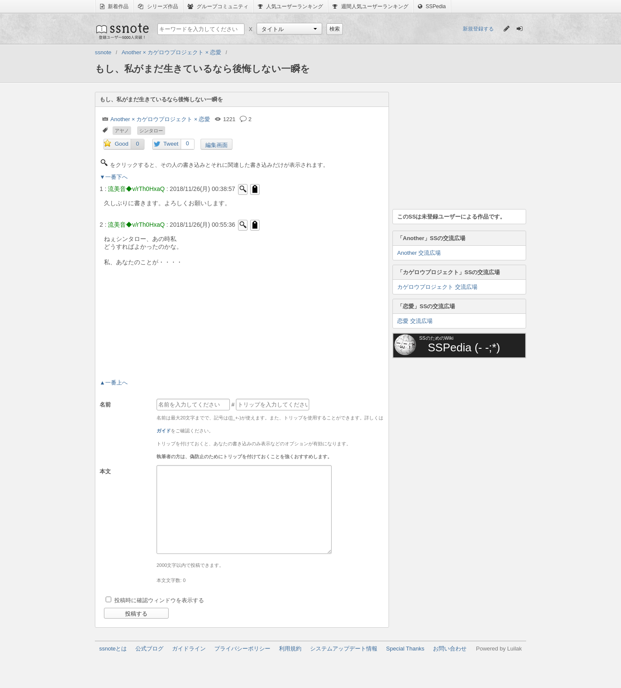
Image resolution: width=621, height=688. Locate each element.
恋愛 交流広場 (415, 321)
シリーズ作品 (158, 6)
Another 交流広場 (419, 253)
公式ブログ (149, 648)
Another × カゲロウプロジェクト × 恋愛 (160, 119)
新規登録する (478, 29)
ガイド (164, 430)
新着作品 (114, 6)
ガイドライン (189, 648)
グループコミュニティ (218, 6)
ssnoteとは (113, 648)
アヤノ (122, 130)
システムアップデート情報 (343, 648)
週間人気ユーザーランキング (370, 6)
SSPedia (432, 6)
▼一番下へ (114, 177)
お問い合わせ (450, 648)
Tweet (171, 144)
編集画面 (216, 145)
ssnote (122, 31)
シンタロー (151, 130)
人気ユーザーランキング (290, 6)
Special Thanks (405, 648)
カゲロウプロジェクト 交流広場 (437, 287)
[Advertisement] (457, 146)
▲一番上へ (114, 382)
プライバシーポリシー (242, 648)
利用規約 (290, 648)
